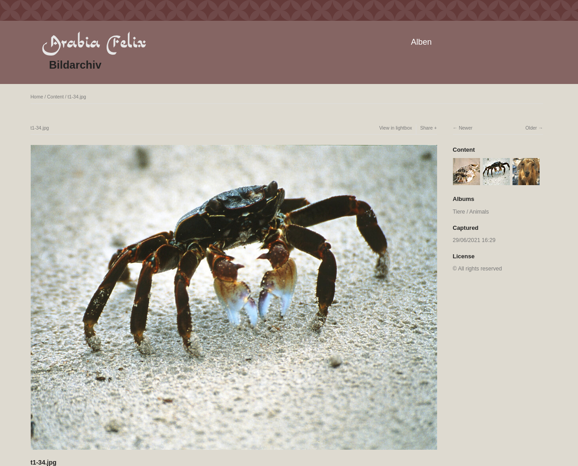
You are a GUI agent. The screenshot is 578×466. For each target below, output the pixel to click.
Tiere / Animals (471, 212)
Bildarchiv (75, 65)
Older (531, 127)
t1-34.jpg (77, 96)
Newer (465, 127)
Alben (421, 42)
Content (55, 96)
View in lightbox (395, 127)
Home (37, 96)
